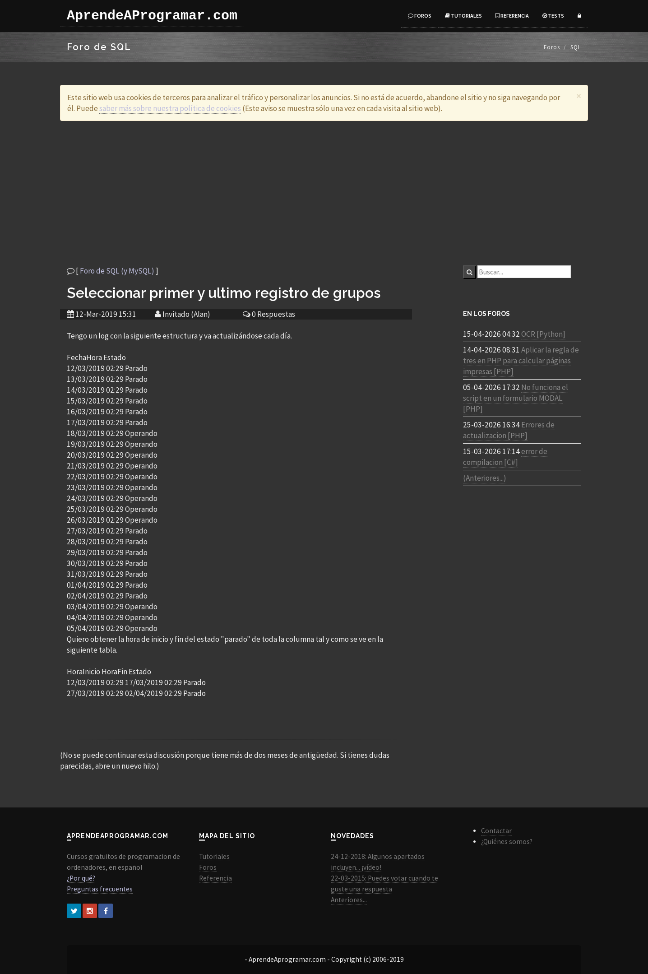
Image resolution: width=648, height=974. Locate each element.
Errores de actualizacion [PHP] (509, 430)
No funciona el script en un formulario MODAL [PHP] (515, 398)
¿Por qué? (81, 878)
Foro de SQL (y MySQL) (117, 271)
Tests (553, 15)
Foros (419, 15)
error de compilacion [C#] (505, 456)
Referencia (512, 15)
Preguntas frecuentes (100, 889)
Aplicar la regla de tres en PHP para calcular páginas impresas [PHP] (521, 360)
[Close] (578, 96)
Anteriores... (349, 899)
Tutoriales (463, 15)
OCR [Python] (543, 334)
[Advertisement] (324, 193)
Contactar (496, 830)
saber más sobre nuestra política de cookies (170, 108)
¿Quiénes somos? (506, 841)
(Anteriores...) (484, 478)
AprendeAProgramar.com (152, 15)
